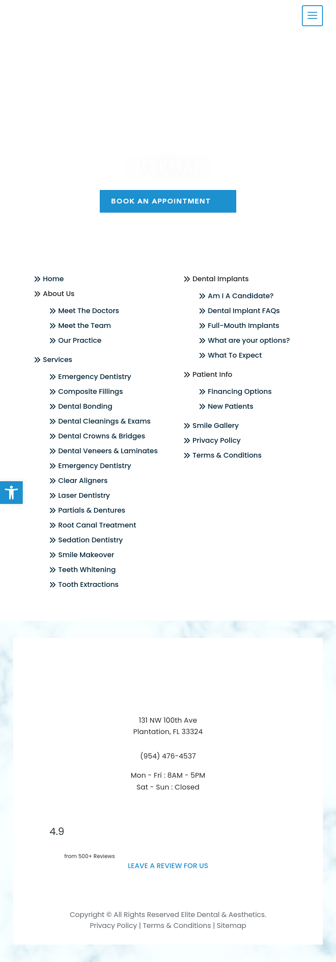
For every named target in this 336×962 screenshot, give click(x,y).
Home (53, 279)
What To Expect (235, 355)
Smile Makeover (86, 555)
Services (57, 360)
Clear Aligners (83, 481)
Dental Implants (220, 279)
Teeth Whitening (87, 570)
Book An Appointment (168, 201)
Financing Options (240, 391)
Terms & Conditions (227, 455)
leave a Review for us (168, 866)
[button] (11, 492)
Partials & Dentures (91, 510)
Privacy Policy (216, 440)
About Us (58, 294)
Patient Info (212, 374)
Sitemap (231, 926)
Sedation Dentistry (90, 540)
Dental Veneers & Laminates (108, 451)
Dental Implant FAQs (244, 311)
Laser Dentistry (84, 495)
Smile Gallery (215, 426)
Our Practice (80, 340)
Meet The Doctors (88, 311)
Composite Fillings (90, 391)
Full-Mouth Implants (243, 326)
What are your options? (249, 340)
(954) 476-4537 (168, 756)
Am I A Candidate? (240, 296)
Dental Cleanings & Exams (104, 421)
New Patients (230, 406)
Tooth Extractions (88, 584)
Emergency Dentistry (94, 377)
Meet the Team (84, 326)
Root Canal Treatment (97, 525)
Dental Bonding (85, 406)
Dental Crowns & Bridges (101, 436)
